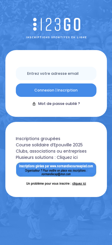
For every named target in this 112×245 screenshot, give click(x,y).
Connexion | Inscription (56, 90)
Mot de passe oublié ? (56, 103)
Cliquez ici (67, 157)
